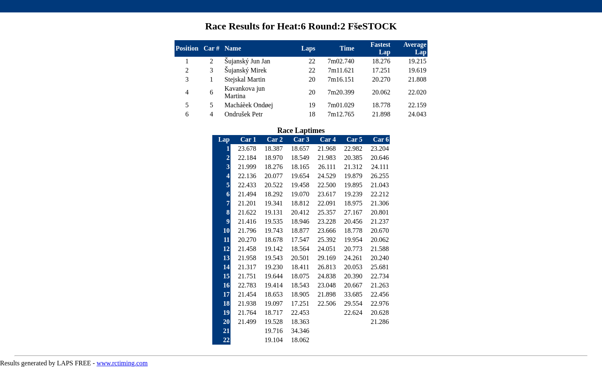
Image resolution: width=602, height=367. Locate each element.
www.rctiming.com (122, 363)
